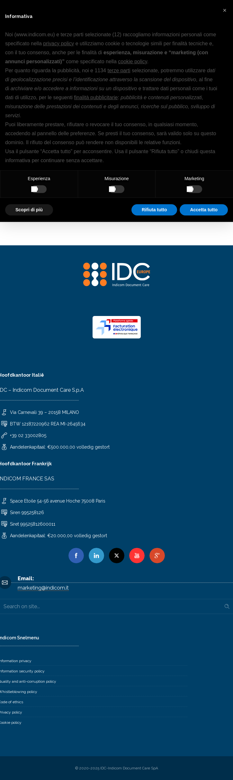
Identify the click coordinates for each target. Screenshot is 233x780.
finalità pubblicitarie (96, 97)
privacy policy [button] (58, 43)
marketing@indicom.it (43, 588)
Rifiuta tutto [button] (154, 209)
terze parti (118, 70)
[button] (225, 10)
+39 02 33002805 (28, 435)
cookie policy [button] (132, 61)
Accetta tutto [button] (204, 209)
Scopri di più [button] (29, 209)
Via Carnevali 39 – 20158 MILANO (44, 412)
